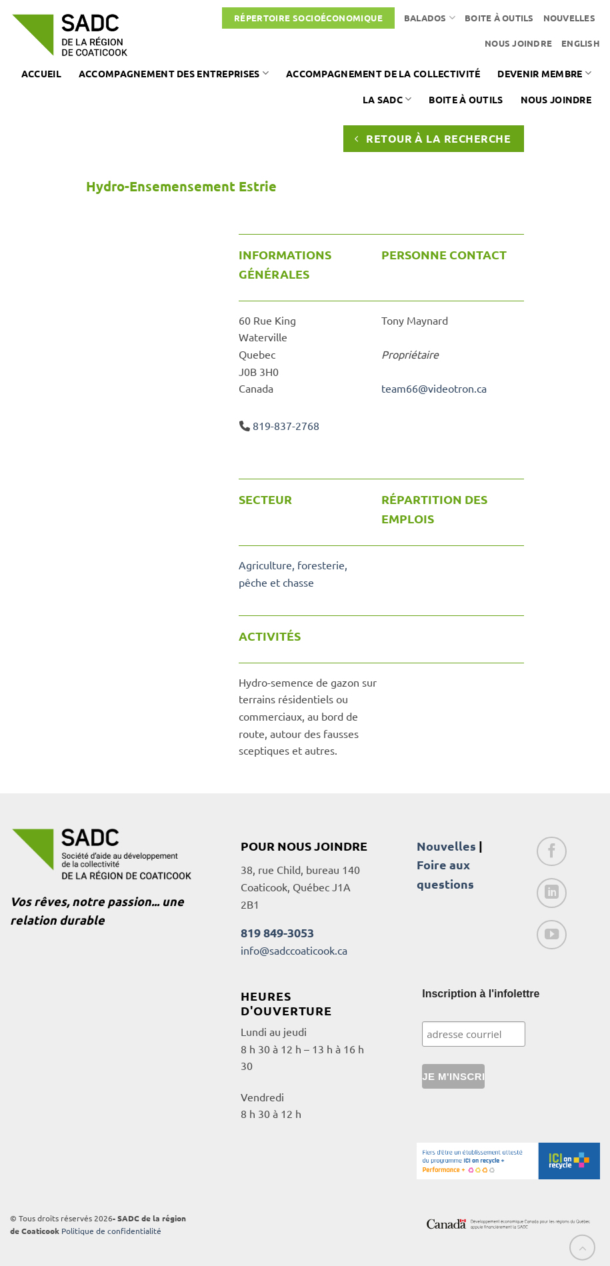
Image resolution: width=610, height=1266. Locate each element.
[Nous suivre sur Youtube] (552, 935)
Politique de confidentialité (111, 1230)
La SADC (387, 99)
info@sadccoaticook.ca (294, 950)
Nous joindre (518, 43)
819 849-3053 (277, 932)
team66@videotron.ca (434, 388)
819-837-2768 (286, 425)
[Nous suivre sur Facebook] (552, 852)
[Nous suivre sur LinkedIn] (552, 893)
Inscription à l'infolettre (480, 993)
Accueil (41, 73)
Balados (429, 17)
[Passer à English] (580, 43)
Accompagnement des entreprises (174, 73)
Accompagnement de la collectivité (383, 73)
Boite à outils (499, 17)
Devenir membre (544, 73)
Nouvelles (569, 17)
